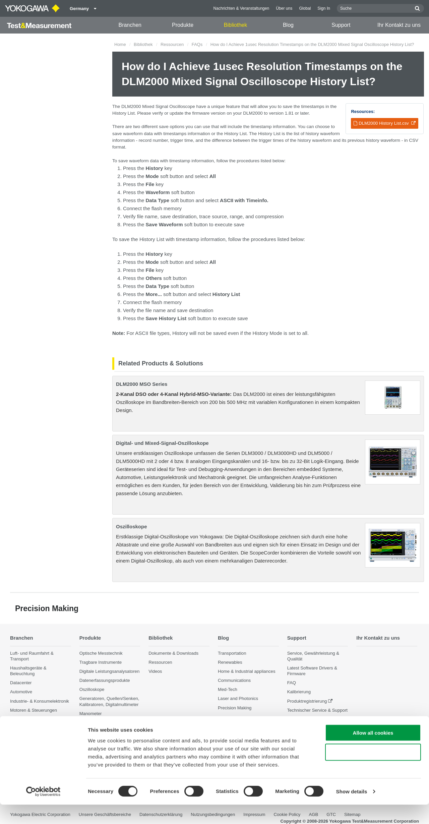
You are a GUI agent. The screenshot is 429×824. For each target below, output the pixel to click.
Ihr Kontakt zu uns (399, 25)
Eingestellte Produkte (308, 719)
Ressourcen (172, 44)
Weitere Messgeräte (99, 722)
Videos (155, 671)
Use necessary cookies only (373, 771)
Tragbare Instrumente (100, 662)
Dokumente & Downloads (173, 652)
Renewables (230, 662)
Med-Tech (227, 689)
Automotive (21, 691)
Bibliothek (235, 25)
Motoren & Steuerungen (33, 710)
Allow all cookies (373, 752)
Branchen (129, 25)
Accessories (91, 731)
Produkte (182, 25)
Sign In (323, 8)
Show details (351, 811)
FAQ (291, 682)
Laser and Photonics (238, 698)
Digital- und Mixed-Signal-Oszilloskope (162, 443)
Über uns (284, 8)
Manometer (90, 713)
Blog (288, 25)
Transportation (232, 652)
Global (305, 8)
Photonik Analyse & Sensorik (38, 734)
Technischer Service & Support (317, 710)
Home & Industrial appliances (246, 671)
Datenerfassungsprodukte (104, 680)
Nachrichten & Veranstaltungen (241, 8)
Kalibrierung (299, 691)
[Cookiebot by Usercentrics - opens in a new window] (43, 811)
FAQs (197, 44)
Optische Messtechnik (101, 652)
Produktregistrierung (307, 700)
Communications (234, 680)
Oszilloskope (131, 526)
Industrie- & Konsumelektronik (39, 700)
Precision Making (234, 707)
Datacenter (21, 682)
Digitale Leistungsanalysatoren (109, 671)
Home (120, 44)
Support (340, 25)
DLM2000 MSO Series (141, 384)
